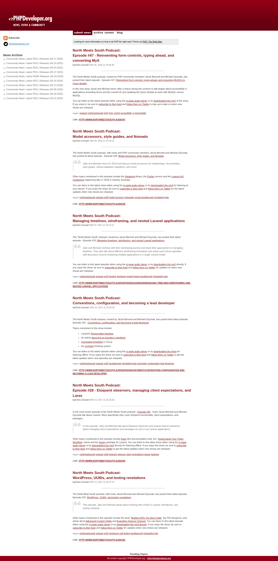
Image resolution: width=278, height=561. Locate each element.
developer (169, 363)
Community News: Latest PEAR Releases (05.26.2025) (34, 76)
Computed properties (92, 342)
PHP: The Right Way (152, 42)
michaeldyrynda (161, 197)
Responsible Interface (102, 333)
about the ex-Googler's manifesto (108, 337)
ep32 (106, 363)
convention (142, 363)
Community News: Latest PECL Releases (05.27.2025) (34, 72)
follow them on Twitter (138, 104)
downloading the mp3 (165, 101)
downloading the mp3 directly (132, 524)
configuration (154, 363)
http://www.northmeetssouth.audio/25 (102, 540)
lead (162, 363)
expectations (138, 454)
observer (122, 454)
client (128, 454)
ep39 (106, 197)
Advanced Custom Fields (99, 521)
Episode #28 (143, 412)
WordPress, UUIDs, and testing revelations (109, 497)
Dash (123, 439)
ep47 (106, 113)
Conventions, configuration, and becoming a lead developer (118, 322)
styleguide (129, 197)
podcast (83, 113)
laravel (137, 276)
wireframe (121, 276)
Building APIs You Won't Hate (146, 518)
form (111, 113)
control (117, 113)
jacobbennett (147, 197)
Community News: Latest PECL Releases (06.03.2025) (34, 67)
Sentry (102, 442)
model (112, 197)
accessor (119, 197)
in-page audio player (136, 101)
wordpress (114, 533)
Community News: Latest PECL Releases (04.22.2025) (34, 98)
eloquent (113, 454)
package (155, 454)
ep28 (106, 454)
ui (133, 113)
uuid (121, 533)
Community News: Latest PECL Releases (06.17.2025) (34, 58)
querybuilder (140, 113)
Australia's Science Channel (131, 521)
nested (130, 276)
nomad (137, 197)
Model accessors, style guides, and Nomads (141, 156)
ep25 (106, 533)
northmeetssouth (95, 113)
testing (127, 533)
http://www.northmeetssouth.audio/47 (102, 120)
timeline (112, 276)
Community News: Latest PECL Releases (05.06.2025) (34, 89)
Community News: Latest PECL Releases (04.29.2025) (34, 94)
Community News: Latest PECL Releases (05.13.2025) (34, 85)
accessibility (126, 113)
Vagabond (130, 176)
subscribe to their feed (110, 104)
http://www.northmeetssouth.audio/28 (102, 461)
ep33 (106, 276)
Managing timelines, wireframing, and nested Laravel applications (131, 240)
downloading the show (165, 351)
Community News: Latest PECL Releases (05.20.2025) (34, 80)
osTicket (89, 346)
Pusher (150, 176)
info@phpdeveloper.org (159, 558)
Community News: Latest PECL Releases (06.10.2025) (34, 63)
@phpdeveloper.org (16, 43)
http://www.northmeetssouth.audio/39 (102, 204)
